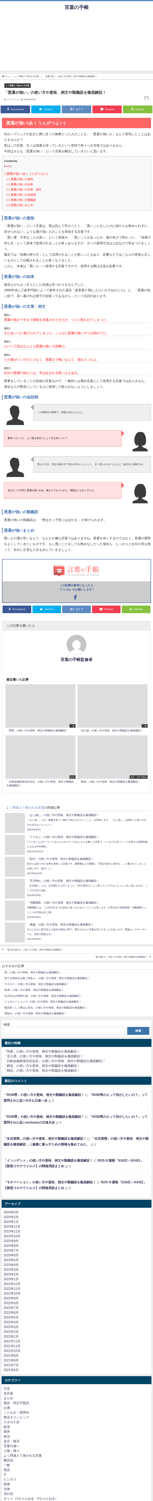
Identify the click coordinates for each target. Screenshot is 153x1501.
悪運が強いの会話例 (21, 194)
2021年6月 (11, 1369)
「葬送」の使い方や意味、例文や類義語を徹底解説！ (42, 1065)
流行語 (8, 1493)
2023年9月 (11, 1240)
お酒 (7, 1407)
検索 (7, 1024)
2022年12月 (12, 1283)
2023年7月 (11, 1250)
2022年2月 (11, 1331)
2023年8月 (11, 1245)
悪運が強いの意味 (19, 179)
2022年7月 (11, 1307)
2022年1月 (11, 1336)
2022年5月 (11, 1317)
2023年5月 (11, 1260)
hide (8, 166)
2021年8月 (11, 1360)
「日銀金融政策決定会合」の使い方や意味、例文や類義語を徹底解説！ (55, 1060)
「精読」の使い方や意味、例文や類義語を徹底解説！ (42, 1070)
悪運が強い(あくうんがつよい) (26, 173)
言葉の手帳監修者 (76, 660)
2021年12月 (12, 1341)
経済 (7, 1426)
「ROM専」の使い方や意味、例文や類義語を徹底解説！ (44, 1094)
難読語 (8, 1460)
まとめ (8, 1398)
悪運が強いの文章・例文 (23, 189)
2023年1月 (11, 1279)
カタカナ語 (12, 1422)
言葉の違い (12, 1445)
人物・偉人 (12, 1450)
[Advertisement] (76, 43)
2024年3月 (11, 1212)
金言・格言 (12, 1441)
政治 (7, 1436)
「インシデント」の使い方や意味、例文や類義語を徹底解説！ (48, 1160)
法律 (7, 1488)
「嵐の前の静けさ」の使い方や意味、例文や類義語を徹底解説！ (34, 950)
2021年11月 (12, 1346)
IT (5, 1474)
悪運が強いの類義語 (21, 199)
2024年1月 (11, 1221)
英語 (7, 1469)
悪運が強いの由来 (19, 184)
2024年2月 (11, 1217)
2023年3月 (11, 1269)
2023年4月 (11, 1264)
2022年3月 (11, 1326)
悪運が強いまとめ (19, 205)
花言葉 (8, 1393)
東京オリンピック (16, 1417)
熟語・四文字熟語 (16, 1402)
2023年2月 (11, 1274)
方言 (7, 1388)
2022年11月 (12, 1288)
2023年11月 (12, 1231)
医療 (7, 1484)
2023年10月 (12, 1236)
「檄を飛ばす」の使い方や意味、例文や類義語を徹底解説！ (121, 957)
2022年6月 (11, 1312)
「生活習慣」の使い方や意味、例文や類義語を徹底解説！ (45, 1138)
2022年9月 (11, 1298)
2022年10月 (12, 1293)
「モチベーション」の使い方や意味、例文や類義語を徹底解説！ (50, 1182)
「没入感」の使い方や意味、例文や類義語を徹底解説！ (43, 1056)
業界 (7, 1431)
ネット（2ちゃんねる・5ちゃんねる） (31, 1498)
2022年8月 (11, 1303)
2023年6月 (11, 1255)
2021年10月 (12, 1350)
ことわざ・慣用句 (16, 1412)
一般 (7, 1465)
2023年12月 (12, 1226)
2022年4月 (11, 1322)
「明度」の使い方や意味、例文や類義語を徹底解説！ (42, 1051)
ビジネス (10, 1479)
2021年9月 (11, 1355)
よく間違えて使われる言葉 (17, 85)
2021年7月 (11, 1365)
